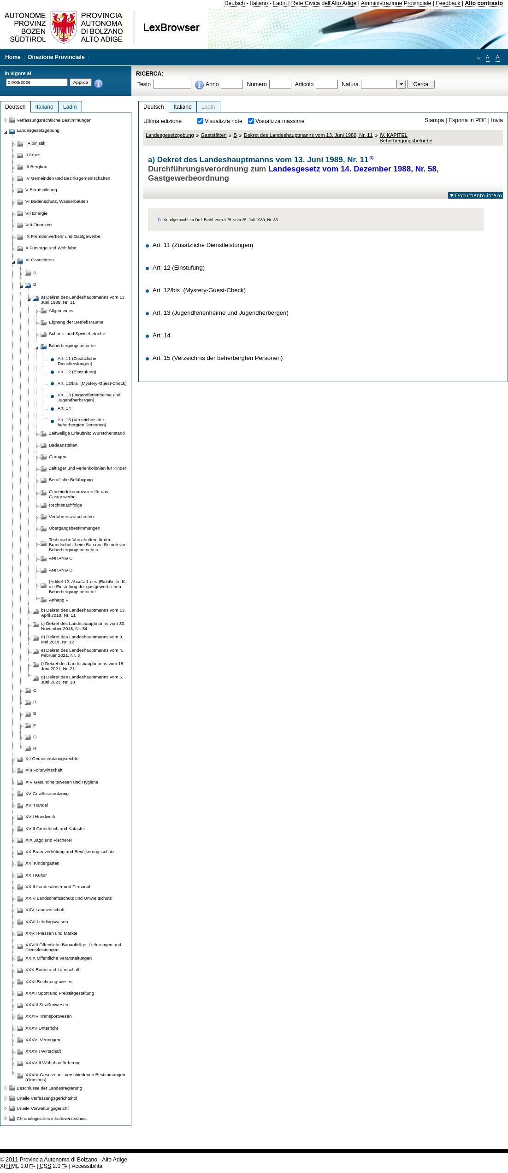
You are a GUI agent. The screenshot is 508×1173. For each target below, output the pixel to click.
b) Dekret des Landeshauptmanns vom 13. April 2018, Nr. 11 (83, 612)
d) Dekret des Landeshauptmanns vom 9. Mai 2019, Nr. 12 (82, 639)
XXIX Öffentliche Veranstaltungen (58, 958)
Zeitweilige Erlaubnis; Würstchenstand (87, 433)
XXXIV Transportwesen (48, 1016)
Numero (256, 84)
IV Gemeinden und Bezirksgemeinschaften (67, 178)
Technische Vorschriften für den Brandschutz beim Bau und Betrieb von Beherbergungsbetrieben (88, 544)
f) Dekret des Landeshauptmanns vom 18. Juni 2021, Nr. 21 (82, 666)
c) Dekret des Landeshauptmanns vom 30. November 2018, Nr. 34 (83, 626)
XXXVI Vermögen (42, 1039)
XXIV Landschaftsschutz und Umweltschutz (68, 898)
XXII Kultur (36, 875)
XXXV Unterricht (41, 1028)
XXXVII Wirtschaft (43, 1051)
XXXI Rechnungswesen (48, 981)
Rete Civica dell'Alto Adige (324, 3)
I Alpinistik (35, 143)
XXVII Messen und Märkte (51, 933)
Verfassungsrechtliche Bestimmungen (54, 120)
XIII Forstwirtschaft (43, 769)
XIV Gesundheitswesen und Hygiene (61, 781)
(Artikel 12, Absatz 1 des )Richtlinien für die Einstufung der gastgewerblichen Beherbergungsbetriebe (88, 586)
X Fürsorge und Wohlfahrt (51, 247)
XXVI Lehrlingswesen (46, 921)
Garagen (57, 456)
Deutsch (234, 3)
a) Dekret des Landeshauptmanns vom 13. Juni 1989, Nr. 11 (83, 300)
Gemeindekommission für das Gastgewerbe (78, 494)
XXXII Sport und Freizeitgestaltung (59, 993)
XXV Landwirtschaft (45, 909)
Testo (144, 84)
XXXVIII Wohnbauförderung (53, 1062)
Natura (350, 84)
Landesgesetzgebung (170, 135)
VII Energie (36, 213)
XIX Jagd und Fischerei (48, 840)
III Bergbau (36, 166)
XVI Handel (36, 805)
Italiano (259, 3)
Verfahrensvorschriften (71, 516)
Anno (212, 84)
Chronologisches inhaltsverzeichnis (52, 1118)
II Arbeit (33, 154)
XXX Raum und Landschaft (52, 969)
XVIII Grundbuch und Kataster (55, 828)
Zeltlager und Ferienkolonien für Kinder (87, 468)
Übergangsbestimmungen (74, 528)
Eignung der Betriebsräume (76, 321)
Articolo (304, 84)
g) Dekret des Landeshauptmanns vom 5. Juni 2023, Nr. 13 (82, 679)
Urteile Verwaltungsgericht (43, 1108)
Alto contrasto (484, 3)
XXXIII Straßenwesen (46, 1004)
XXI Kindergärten (42, 863)
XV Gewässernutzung (47, 793)
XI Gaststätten (39, 259)
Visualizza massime (280, 121)
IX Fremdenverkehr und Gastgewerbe (62, 236)
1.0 (14, 1166)
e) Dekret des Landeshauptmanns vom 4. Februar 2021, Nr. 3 (82, 653)
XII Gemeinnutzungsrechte (51, 758)
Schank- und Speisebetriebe (77, 333)
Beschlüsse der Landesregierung (49, 1087)
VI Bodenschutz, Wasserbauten (56, 201)
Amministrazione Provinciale (396, 3)
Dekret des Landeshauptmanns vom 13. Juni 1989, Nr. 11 (308, 135)
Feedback (448, 3)
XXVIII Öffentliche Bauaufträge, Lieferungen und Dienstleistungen (73, 947)
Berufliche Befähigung (71, 479)
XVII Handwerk (40, 816)
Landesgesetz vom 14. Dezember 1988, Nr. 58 (352, 169)
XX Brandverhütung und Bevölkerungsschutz (69, 851)
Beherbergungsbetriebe (72, 345)
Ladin (280, 3)
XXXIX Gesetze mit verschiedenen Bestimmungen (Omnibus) (75, 1077)
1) (372, 157)
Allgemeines (61, 310)
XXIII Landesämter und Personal (57, 886)
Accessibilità (86, 1166)
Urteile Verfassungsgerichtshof (47, 1098)
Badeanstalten (63, 445)
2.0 (50, 1166)
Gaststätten (214, 135)
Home (13, 57)
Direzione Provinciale (56, 57)
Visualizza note (223, 121)
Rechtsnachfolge (65, 504)
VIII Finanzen (38, 224)
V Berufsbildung (41, 189)
